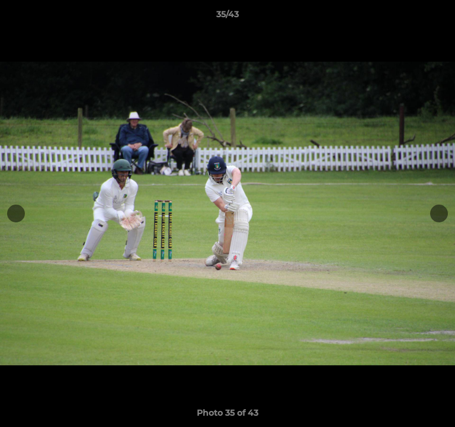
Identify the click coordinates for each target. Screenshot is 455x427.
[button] (441, 17)
